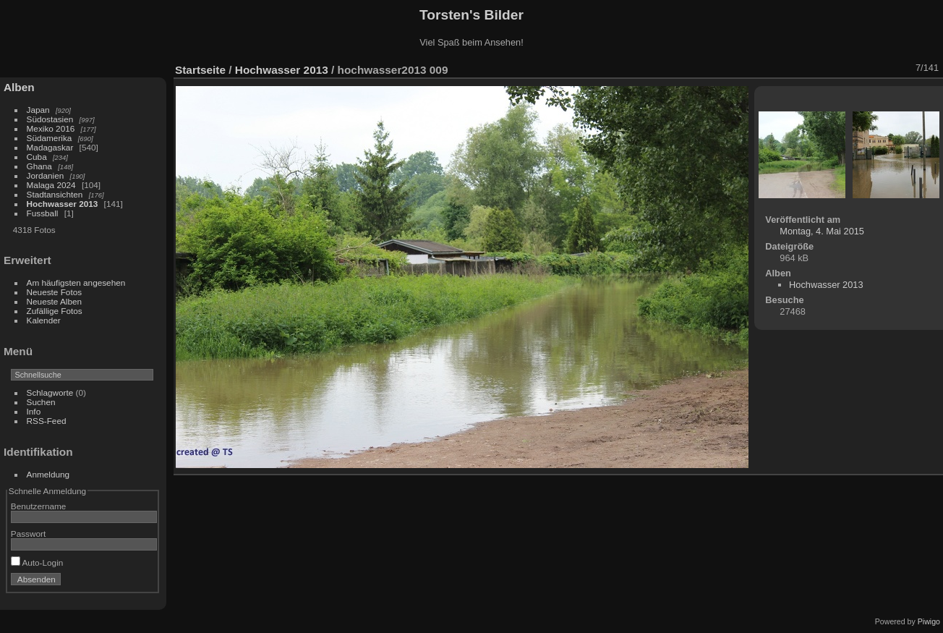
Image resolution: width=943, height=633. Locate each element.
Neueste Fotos (54, 292)
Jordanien (45, 175)
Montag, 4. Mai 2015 (822, 231)
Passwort (28, 533)
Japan (38, 109)
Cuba (37, 156)
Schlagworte (50, 392)
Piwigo (929, 621)
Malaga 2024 (52, 185)
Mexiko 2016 (51, 128)
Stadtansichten (55, 194)
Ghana (39, 166)
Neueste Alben (54, 301)
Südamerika (49, 138)
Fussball (43, 213)
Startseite (200, 70)
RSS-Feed (47, 420)
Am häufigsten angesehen (76, 282)
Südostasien (50, 119)
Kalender (44, 320)
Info (34, 411)
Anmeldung (48, 474)
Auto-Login (37, 562)
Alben (19, 87)
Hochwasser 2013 (62, 203)
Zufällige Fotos (54, 310)
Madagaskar (50, 147)
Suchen (41, 402)
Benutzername (39, 506)
